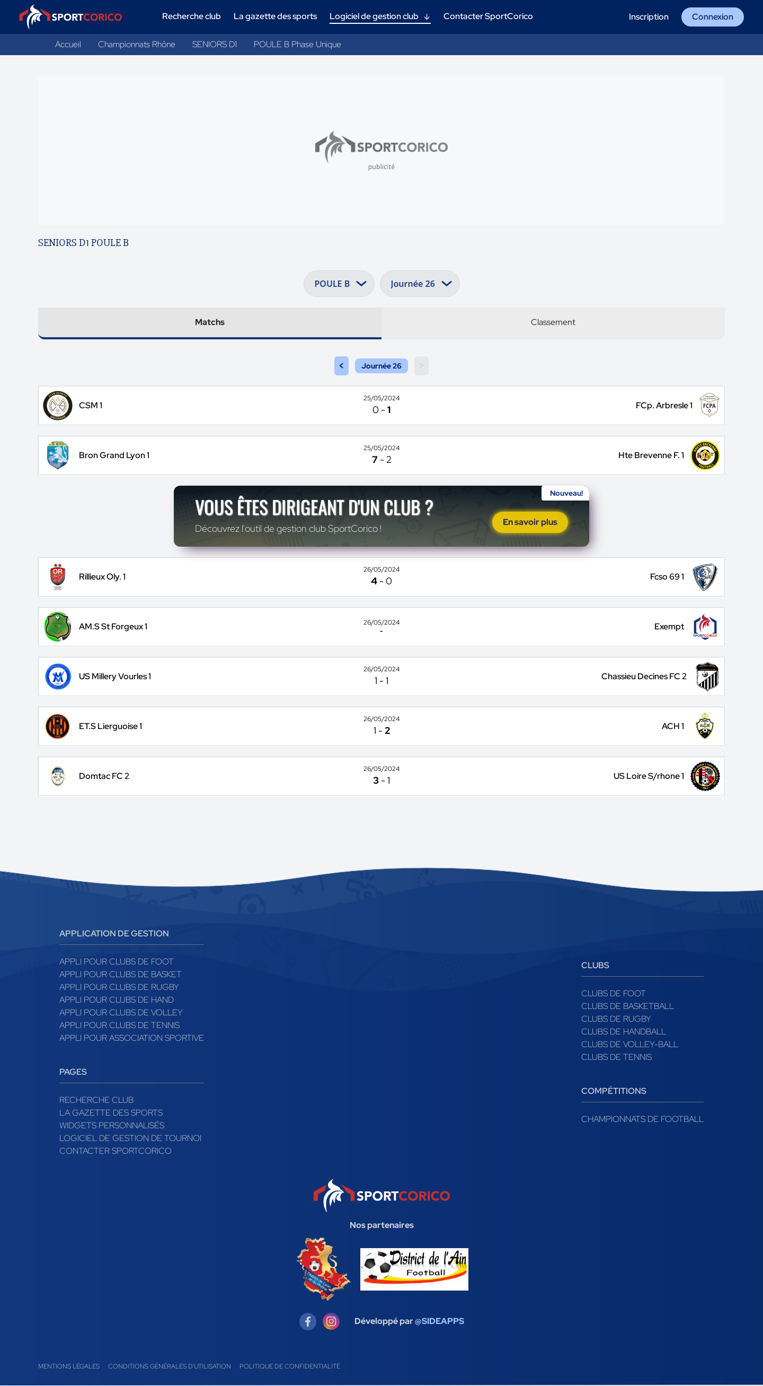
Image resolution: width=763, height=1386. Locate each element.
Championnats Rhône (136, 44)
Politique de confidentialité (289, 1367)
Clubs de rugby (616, 1019)
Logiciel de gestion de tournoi (130, 1138)
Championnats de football (642, 1119)
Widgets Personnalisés (111, 1125)
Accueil (68, 44)
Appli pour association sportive (131, 1038)
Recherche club (96, 1100)
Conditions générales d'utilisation (169, 1367)
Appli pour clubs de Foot (116, 962)
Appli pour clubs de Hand (116, 1000)
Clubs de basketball (627, 1006)
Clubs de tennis (616, 1057)
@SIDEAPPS (439, 1322)
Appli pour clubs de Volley (121, 1013)
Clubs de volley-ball (629, 1044)
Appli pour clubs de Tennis (119, 1025)
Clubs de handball (623, 1032)
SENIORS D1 (214, 44)
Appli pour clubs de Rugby (119, 987)
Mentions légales (69, 1367)
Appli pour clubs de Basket (120, 974)
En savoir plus (530, 522)
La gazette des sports (111, 1113)
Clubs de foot (613, 993)
